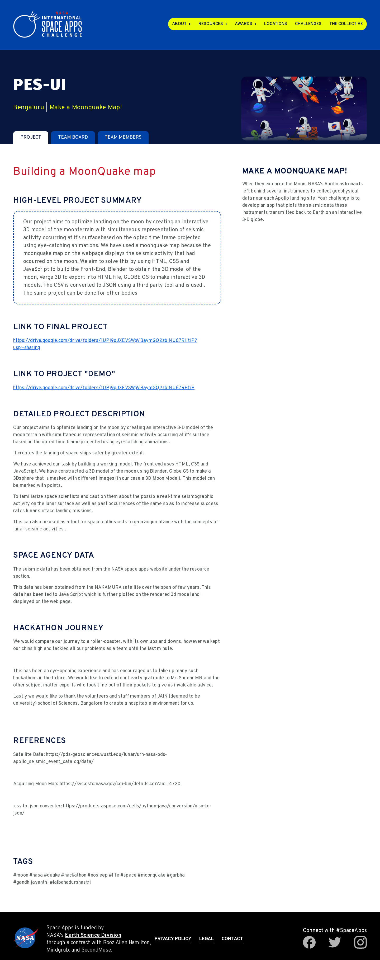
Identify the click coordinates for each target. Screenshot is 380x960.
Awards (243, 24)
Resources (210, 24)
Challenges (308, 24)
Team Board (73, 137)
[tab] (30, 137)
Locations (275, 24)
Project (30, 137)
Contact (232, 939)
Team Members (123, 137)
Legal (206, 939)
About (179, 24)
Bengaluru (28, 108)
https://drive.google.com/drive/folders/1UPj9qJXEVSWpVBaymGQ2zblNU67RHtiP (103, 388)
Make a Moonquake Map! (86, 108)
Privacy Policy (173, 939)
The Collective (346, 24)
